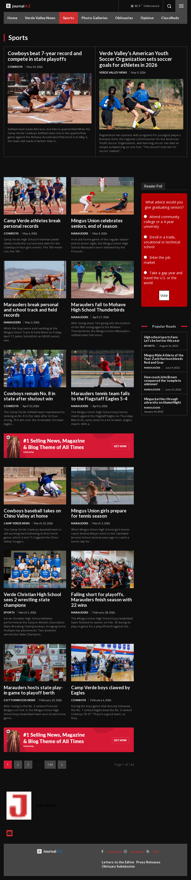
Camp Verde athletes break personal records (31, 223)
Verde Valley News (113, 72)
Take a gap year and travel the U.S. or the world (163, 277)
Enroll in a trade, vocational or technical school (162, 241)
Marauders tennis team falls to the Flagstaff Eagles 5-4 (99, 390)
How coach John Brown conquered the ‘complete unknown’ (161, 380)
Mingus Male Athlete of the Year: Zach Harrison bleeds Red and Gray (163, 358)
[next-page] (62, 758)
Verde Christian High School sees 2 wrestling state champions (32, 593)
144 (50, 758)
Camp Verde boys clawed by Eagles (99, 683)
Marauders (79, 232)
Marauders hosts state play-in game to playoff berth (34, 683)
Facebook (114, 844)
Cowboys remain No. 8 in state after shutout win (34, 390)
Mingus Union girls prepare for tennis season (102, 507)
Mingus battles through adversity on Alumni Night (161, 399)
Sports (9, 605)
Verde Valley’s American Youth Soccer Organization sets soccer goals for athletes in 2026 (135, 59)
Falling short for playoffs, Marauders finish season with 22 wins (101, 593)
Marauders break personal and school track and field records (35, 306)
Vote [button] (164, 295)
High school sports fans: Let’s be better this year (164, 338)
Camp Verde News (17, 517)
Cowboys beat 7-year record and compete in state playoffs (45, 56)
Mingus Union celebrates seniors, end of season (96, 223)
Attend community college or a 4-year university (161, 221)
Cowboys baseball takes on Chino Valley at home (31, 507)
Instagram (137, 844)
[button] (169, 6)
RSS (155, 844)
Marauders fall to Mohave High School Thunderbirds (98, 306)
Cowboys (15, 66)
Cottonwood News (19, 693)
